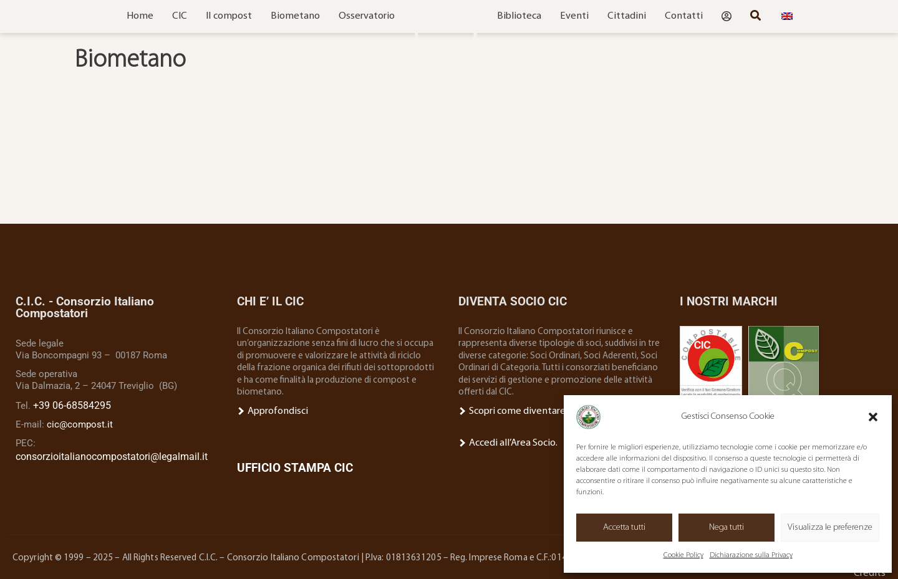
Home (140, 16)
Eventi (574, 16)
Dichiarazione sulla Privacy (751, 555)
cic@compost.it (80, 422)
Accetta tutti (624, 527)
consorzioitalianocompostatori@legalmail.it (108, 453)
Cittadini (626, 16)
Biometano (295, 16)
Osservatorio (367, 16)
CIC (179, 16)
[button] (873, 417)
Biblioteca (519, 16)
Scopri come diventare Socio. (521, 411)
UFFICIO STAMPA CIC (295, 466)
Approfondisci (270, 411)
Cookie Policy (683, 555)
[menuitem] (787, 16)
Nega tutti (726, 527)
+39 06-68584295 (68, 404)
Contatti (684, 16)
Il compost (229, 16)
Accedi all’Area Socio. (504, 441)
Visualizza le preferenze (830, 527)
